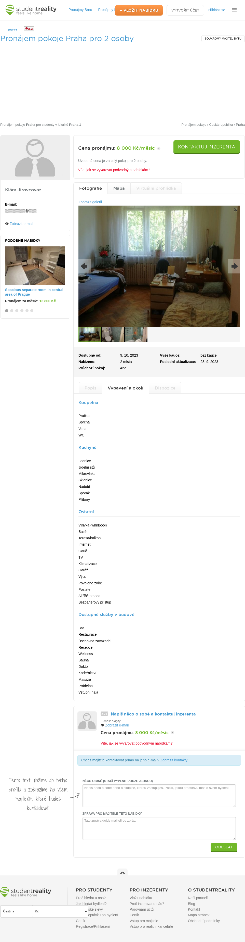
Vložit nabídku (141, 898)
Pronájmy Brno (80, 10)
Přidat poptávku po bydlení (97, 915)
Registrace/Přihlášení (93, 926)
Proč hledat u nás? (91, 898)
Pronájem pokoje (17, 125)
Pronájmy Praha (111, 10)
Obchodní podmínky (204, 921)
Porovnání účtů (142, 909)
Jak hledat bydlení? (91, 904)
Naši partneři (198, 898)
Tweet (12, 30)
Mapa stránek (199, 915)
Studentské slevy (89, 909)
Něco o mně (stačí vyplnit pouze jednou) (118, 781)
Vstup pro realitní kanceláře (151, 926)
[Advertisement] (122, 83)
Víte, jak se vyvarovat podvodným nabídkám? (114, 170)
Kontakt (194, 909)
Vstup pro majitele (144, 921)
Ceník (80, 921)
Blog (191, 904)
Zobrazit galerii (90, 202)
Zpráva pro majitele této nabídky (112, 813)
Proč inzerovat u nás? (147, 904)
